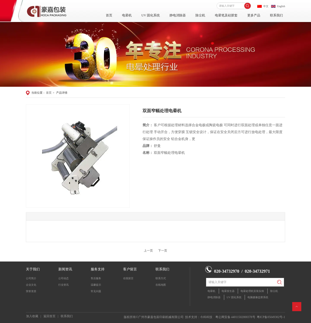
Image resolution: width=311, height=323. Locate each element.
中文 (265, 6)
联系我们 (276, 15)
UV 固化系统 (150, 15)
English (281, 6)
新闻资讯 (65, 269)
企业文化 (31, 284)
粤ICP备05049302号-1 (271, 317)
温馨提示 (96, 284)
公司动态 (63, 278)
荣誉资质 (31, 291)
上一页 (148, 250)
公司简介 (31, 278)
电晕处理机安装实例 (252, 291)
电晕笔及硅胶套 (226, 15)
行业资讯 (63, 284)
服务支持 (98, 269)
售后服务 (96, 278)
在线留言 (128, 278)
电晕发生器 (228, 291)
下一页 (162, 250)
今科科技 (206, 317)
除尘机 (200, 15)
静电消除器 (178, 15)
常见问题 (96, 291)
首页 (109, 15)
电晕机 (127, 15)
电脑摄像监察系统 (258, 297)
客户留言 (130, 269)
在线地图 (161, 284)
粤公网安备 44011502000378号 (235, 317)
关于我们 (33, 269)
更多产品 (253, 15)
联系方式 (161, 278)
